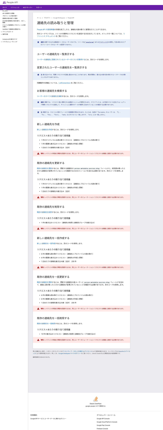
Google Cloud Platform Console (107, 422)
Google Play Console (103, 425)
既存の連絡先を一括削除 (46, 324)
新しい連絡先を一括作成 (46, 244)
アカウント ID (103, 42)
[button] (13, 32)
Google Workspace (59, 18)
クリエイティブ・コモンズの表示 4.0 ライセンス (77, 351)
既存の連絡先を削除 (44, 212)
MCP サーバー (27, 7)
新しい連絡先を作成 (44, 130)
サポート (39, 7)
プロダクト (47, 18)
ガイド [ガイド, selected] (4, 7)
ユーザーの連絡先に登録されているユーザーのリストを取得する (61, 60)
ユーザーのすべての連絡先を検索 (49, 96)
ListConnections (64, 83)
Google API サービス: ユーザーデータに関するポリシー (48, 418)
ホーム (39, 18)
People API (12, 2)
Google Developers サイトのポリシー (69, 353)
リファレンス (15, 7)
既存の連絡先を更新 (44, 168)
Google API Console (103, 418)
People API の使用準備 (45, 30)
